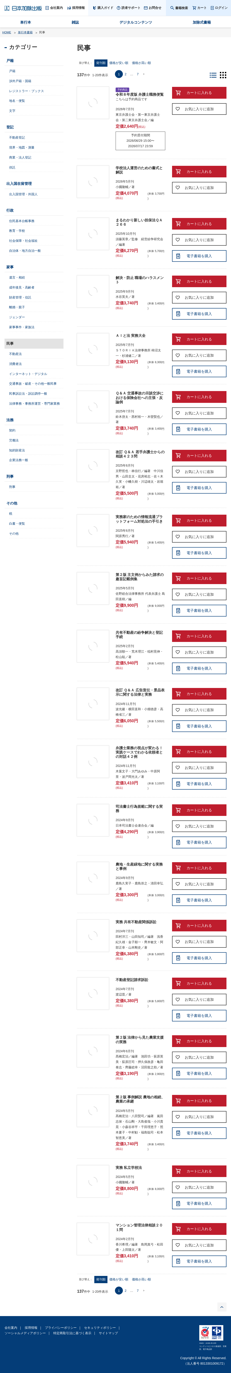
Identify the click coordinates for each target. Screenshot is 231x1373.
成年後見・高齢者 (21, 287)
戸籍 (10, 61)
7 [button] (138, 74)
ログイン (221, 8)
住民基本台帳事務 (21, 221)
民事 (10, 343)
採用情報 (31, 1327)
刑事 (10, 476)
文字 (12, 111)
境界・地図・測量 (21, 147)
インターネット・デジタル (28, 374)
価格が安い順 (118, 63)
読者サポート (131, 8)
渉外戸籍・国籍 (20, 81)
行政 (10, 210)
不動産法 (15, 354)
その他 (11, 503)
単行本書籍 (25, 32)
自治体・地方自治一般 (25, 250)
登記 (10, 127)
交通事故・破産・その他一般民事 (33, 383)
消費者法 (15, 364)
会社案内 (11, 1327)
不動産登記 (17, 137)
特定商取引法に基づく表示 (72, 1333)
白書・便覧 (17, 523)
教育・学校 (17, 231)
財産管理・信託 (20, 297)
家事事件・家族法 (21, 327)
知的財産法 (17, 450)
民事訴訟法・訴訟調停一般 (28, 393)
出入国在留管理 (19, 184)
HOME (6, 32)
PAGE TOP (221, 1307)
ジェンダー (17, 317)
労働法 (14, 440)
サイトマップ (108, 1333)
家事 (10, 267)
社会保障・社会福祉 (23, 240)
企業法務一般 (18, 460)
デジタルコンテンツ (135, 22)
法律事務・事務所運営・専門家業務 (34, 403)
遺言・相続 (17, 277)
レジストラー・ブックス (26, 91)
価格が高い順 (141, 63)
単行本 (25, 22)
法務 (10, 420)
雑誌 (75, 22)
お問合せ (155, 8)
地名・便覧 (17, 101)
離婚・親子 (17, 307)
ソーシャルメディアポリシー (25, 1333)
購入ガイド (105, 8)
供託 (12, 167)
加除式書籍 (202, 22)
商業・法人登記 (20, 157)
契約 (12, 430)
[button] (144, 74)
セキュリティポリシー (100, 1327)
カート (202, 8)
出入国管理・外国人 (23, 194)
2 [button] (125, 74)
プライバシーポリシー (61, 1327)
